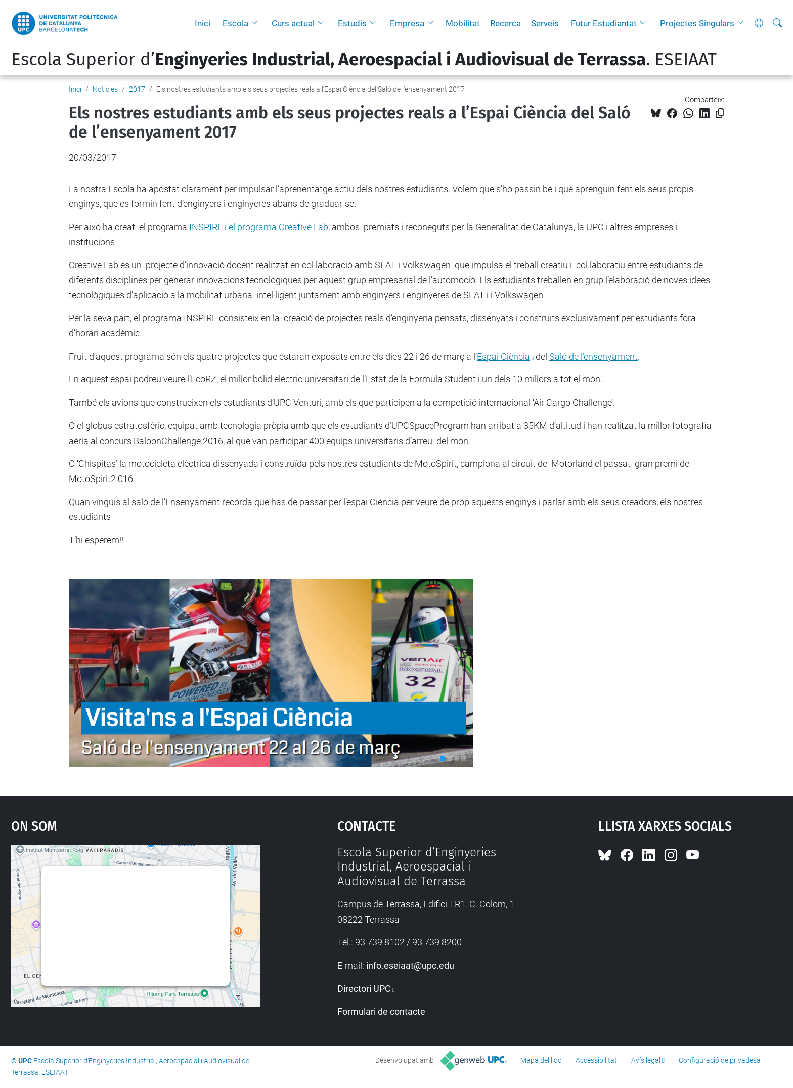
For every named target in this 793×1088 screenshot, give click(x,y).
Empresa (407, 23)
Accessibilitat (596, 1060)
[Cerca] (777, 23)
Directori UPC (364, 988)
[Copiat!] (720, 113)
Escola (235, 23)
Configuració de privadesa (720, 1060)
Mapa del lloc (540, 1060)
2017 (137, 89)
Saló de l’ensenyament (593, 356)
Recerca (505, 23)
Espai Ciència (503, 356)
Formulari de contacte (381, 1011)
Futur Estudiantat (604, 23)
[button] (257, 23)
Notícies (105, 89)
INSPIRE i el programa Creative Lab (258, 227)
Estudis (352, 23)
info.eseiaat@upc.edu (410, 965)
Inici (202, 23)
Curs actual (293, 23)
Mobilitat (463, 23)
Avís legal (645, 1060)
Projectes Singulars (697, 23)
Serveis (545, 23)
